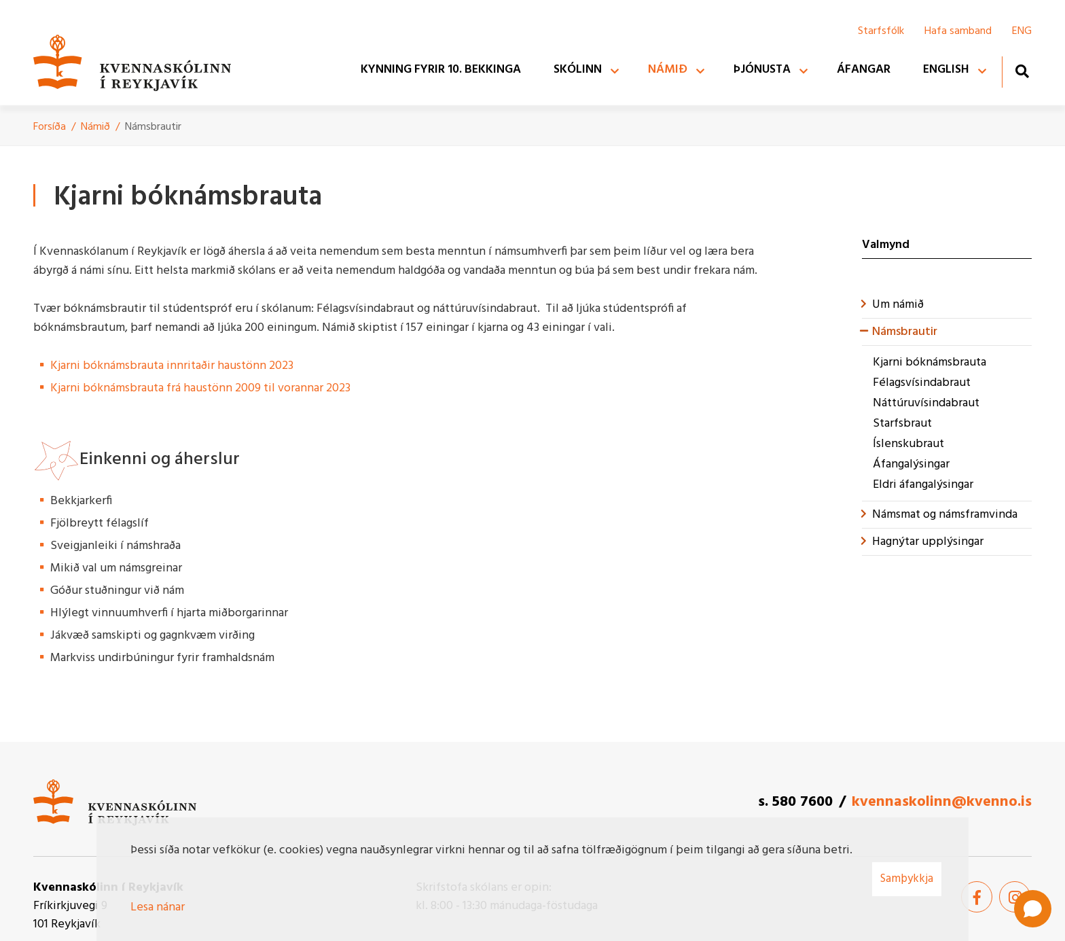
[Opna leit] (1022, 71)
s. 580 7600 (795, 802)
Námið (95, 127)
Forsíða (49, 127)
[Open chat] (1032, 908)
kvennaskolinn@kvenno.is (942, 802)
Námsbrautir (153, 127)
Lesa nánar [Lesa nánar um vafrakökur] (157, 907)
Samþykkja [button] (906, 879)
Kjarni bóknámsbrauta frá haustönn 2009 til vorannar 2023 (200, 388)
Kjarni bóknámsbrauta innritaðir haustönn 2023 (171, 366)
